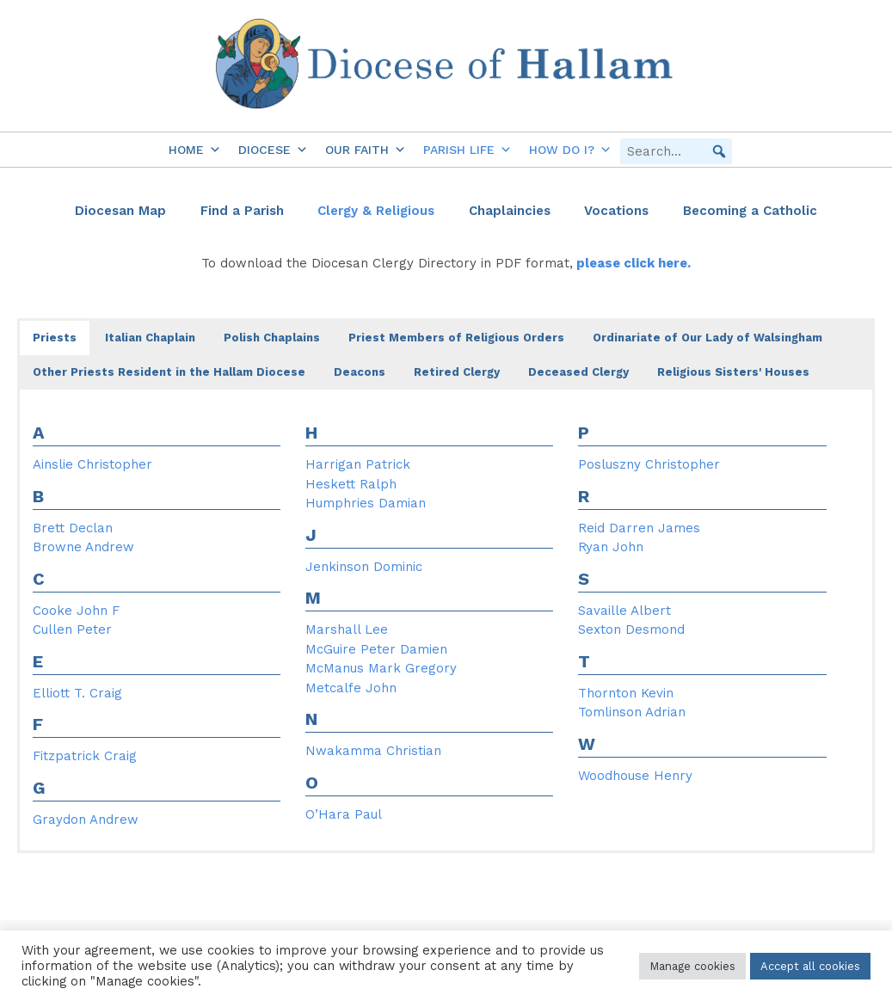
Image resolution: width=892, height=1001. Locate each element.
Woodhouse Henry (635, 775)
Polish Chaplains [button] (272, 337)
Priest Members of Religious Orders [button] (456, 337)
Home (195, 149)
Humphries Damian (365, 503)
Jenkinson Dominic (363, 566)
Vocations (616, 210)
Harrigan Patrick (357, 464)
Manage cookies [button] (692, 966)
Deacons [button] (359, 371)
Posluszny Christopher (649, 464)
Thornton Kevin (626, 693)
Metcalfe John (351, 688)
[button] (719, 151)
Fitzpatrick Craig (85, 756)
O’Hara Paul (343, 814)
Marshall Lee (346, 629)
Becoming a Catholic (750, 210)
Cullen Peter (72, 629)
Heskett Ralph (351, 484)
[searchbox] (676, 151)
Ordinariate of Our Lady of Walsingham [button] (707, 337)
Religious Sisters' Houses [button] (733, 371)
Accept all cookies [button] (810, 966)
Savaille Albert (624, 610)
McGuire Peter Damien (376, 649)
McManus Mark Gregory (381, 668)
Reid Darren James (639, 528)
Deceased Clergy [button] (578, 371)
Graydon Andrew (85, 819)
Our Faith (365, 149)
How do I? (570, 149)
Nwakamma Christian (373, 750)
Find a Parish (242, 210)
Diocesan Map (120, 210)
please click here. (632, 263)
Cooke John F (76, 610)
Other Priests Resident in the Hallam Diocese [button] (169, 371)
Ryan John (610, 547)
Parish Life (467, 149)
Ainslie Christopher (92, 464)
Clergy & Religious (375, 210)
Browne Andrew (83, 547)
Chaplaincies (510, 210)
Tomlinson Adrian (632, 712)
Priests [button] (55, 337)
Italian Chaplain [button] (150, 337)
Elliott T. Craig (77, 693)
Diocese (273, 149)
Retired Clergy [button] (457, 371)
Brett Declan (73, 528)
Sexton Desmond (631, 629)
